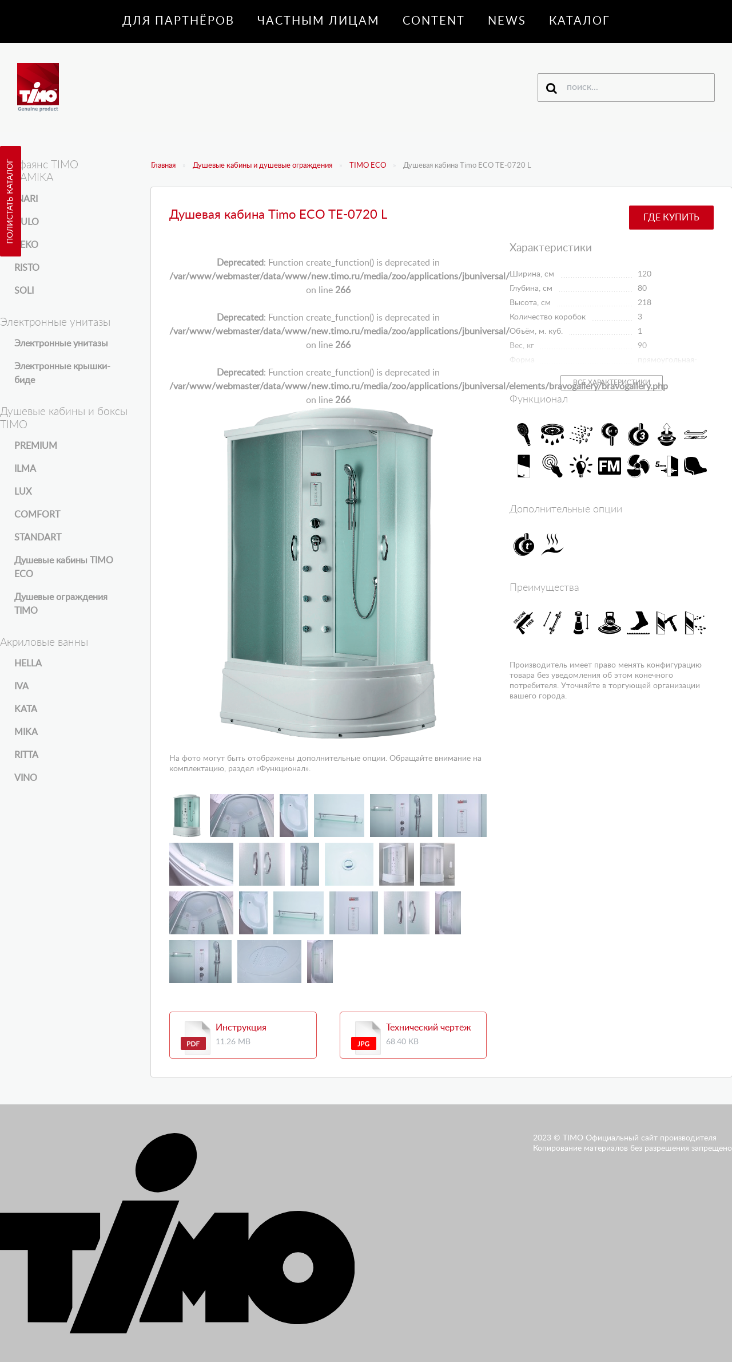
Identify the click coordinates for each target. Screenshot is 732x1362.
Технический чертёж (428, 1027)
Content (434, 21)
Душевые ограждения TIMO (61, 604)
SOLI (24, 290)
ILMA (25, 468)
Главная (163, 165)
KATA (25, 709)
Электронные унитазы (61, 343)
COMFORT (37, 514)
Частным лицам (318, 21)
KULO (26, 222)
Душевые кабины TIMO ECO (63, 567)
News (507, 21)
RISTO (26, 268)
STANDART (37, 537)
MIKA (26, 732)
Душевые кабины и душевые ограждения (262, 165)
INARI (26, 199)
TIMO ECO (367, 165)
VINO (25, 778)
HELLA (28, 663)
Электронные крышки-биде (62, 373)
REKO (26, 245)
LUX (22, 491)
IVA (21, 686)
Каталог (579, 21)
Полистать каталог (10, 201)
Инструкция (241, 1027)
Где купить (671, 217)
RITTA (26, 755)
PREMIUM (35, 446)
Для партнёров (178, 21)
